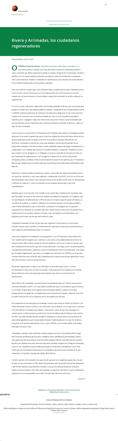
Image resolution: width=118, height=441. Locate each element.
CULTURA (68, 390)
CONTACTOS (63, 392)
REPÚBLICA (51, 24)
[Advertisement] (50, 427)
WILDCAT (56, 24)
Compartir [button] (81, 379)
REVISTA (60, 390)
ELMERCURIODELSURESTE (63, 24)
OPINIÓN (76, 390)
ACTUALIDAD (51, 390)
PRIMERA (42, 390)
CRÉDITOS (53, 392)
